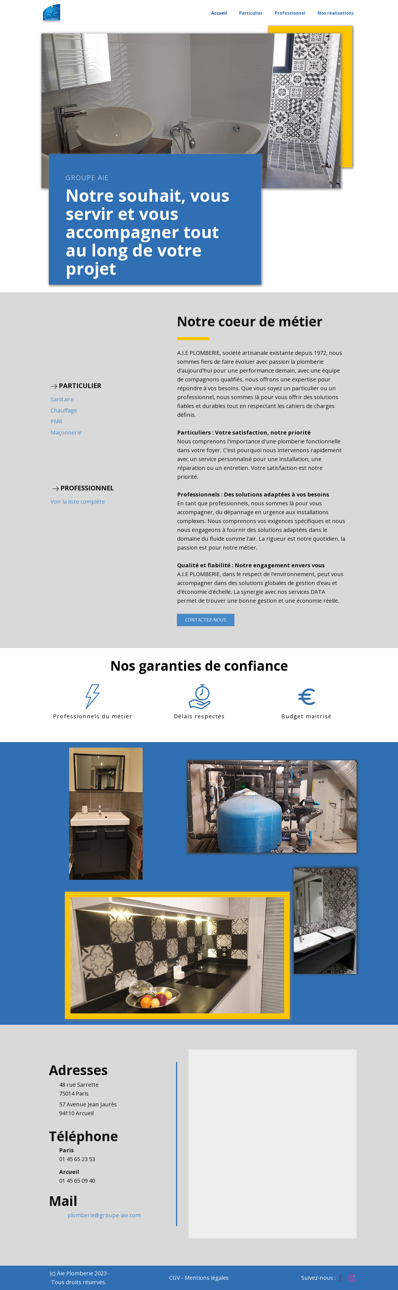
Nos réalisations (336, 13)
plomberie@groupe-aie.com (104, 1215)
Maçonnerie (66, 432)
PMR (56, 421)
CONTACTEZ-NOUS (205, 620)
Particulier (251, 13)
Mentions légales (207, 1277)
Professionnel (290, 13)
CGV (175, 1277)
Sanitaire (62, 399)
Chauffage (64, 410)
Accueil (219, 13)
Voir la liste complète (78, 501)
